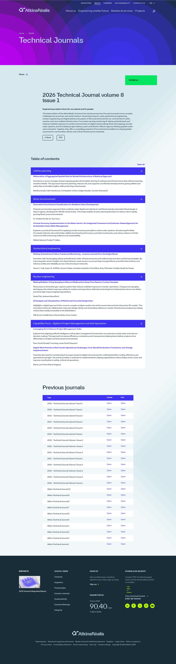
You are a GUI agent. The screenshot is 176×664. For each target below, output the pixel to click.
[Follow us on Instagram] (146, 604)
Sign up (93, 583)
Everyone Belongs (62, 604)
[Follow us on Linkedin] (127, 604)
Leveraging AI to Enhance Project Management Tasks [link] (57, 328)
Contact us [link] (134, 80)
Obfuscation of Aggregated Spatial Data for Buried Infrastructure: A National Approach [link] (73, 177)
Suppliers (58, 581)
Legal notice (120, 641)
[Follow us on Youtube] (152, 604)
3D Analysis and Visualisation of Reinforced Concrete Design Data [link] (63, 300)
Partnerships (60, 587)
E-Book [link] (48, 138)
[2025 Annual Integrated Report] (35, 583)
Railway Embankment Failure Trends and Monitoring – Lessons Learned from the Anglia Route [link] (76, 254)
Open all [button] (141, 164)
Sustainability (60, 598)
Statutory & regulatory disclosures (61, 641)
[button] (88, 171)
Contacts (58, 576)
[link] (34, 10)
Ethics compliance (133, 641)
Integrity (58, 609)
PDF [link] (60, 138)
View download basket (137, 595)
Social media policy (80, 644)
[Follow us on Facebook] (133, 604)
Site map (93, 644)
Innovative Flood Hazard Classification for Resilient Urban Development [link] (66, 205)
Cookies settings (104, 644)
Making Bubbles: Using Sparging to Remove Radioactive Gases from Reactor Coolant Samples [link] (76, 282)
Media (31, 33)
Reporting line (41, 641)
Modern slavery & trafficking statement (90, 641)
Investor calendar (62, 592)
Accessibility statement (62, 644)
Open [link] (109, 402)
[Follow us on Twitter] (140, 604)
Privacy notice (46, 644)
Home (21, 33)
